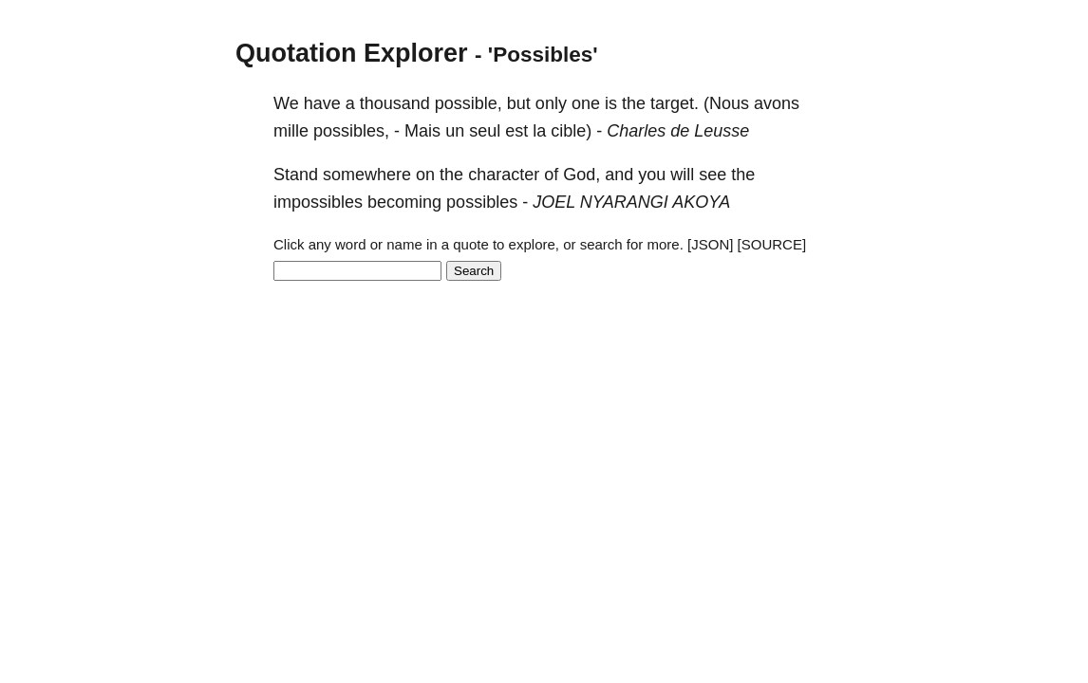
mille (291, 130)
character (503, 174)
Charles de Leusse (678, 130)
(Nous (726, 103)
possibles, (351, 130)
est (516, 130)
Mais (422, 130)
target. (674, 103)
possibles (481, 202)
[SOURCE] (772, 244)
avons (776, 103)
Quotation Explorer (351, 53)
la (539, 130)
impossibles (318, 202)
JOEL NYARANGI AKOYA (631, 202)
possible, (468, 103)
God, (581, 174)
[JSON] (710, 244)
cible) (571, 130)
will (682, 174)
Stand (295, 174)
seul (484, 130)
